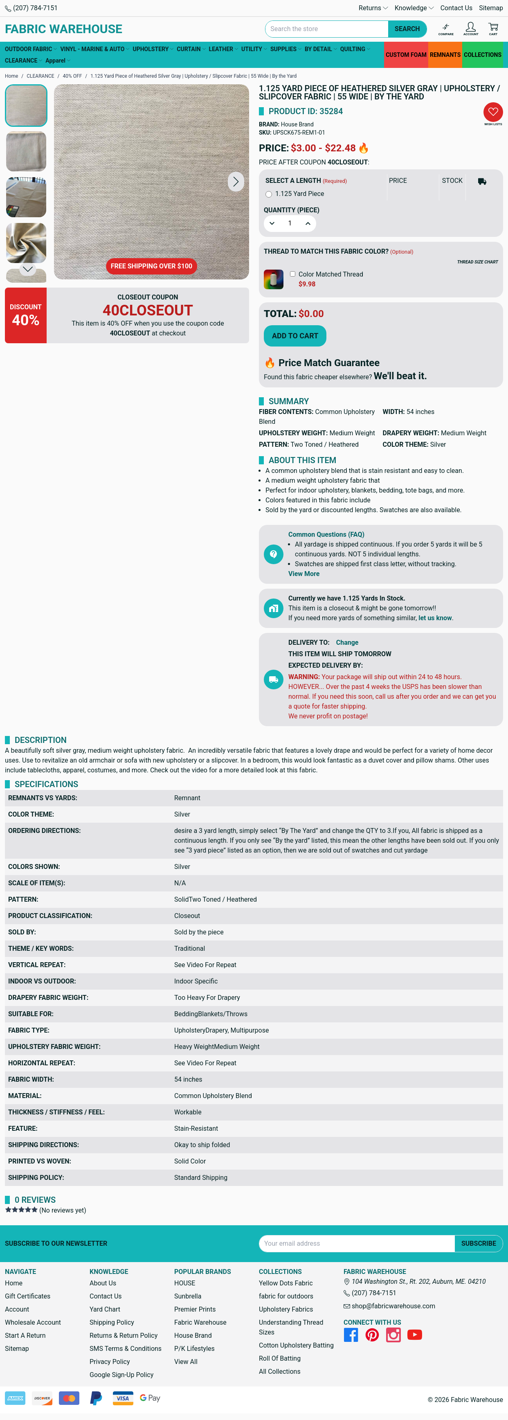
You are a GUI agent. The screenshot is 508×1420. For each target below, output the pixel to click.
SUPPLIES (285, 49)
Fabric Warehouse (200, 1322)
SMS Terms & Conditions (126, 1348)
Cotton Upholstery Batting (296, 1345)
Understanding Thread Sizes (291, 1327)
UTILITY (254, 49)
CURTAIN (191, 49)
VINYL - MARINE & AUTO (94, 49)
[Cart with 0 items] (493, 29)
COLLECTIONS (482, 55)
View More (303, 574)
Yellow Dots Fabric (286, 1283)
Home (13, 1283)
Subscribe (478, 1243)
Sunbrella (187, 1296)
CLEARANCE (23, 60)
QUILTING (355, 49)
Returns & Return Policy (123, 1335)
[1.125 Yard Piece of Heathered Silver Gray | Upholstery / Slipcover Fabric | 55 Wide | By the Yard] (151, 181)
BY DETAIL (321, 49)
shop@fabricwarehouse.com (389, 1306)
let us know (435, 618)
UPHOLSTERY (153, 49)
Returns (373, 8)
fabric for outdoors (286, 1296)
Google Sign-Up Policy (121, 1375)
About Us (103, 1283)
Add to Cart (295, 335)
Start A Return (25, 1335)
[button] (236, 182)
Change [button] (347, 642)
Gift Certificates (27, 1296)
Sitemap (491, 8)
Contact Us (457, 8)
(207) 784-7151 (31, 8)
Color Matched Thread (331, 274)
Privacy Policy (110, 1362)
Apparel (57, 60)
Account (17, 1309)
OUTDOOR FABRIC (31, 49)
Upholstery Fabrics (286, 1309)
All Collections (280, 1371)
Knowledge (414, 8)
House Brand (297, 124)
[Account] (471, 29)
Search (407, 29)
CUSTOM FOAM (406, 55)
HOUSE (184, 1283)
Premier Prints (195, 1309)
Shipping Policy (112, 1322)
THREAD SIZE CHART (477, 262)
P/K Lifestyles (194, 1348)
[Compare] (446, 29)
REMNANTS (445, 55)
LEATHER (223, 49)
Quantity (291, 210)
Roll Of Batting (280, 1358)
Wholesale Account (33, 1322)
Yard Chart (105, 1309)
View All (186, 1362)
